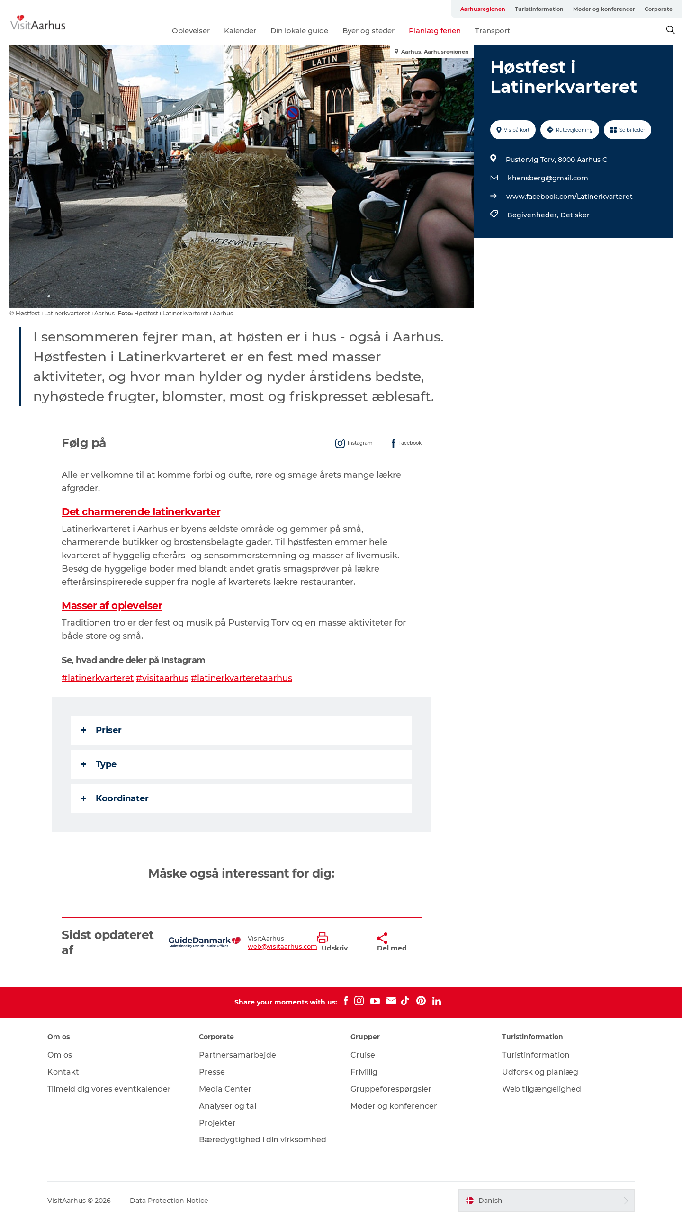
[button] (340, 942)
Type (99, 764)
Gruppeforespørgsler (390, 1089)
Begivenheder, (533, 215)
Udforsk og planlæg (540, 1071)
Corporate (659, 9)
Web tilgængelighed (541, 1089)
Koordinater (115, 798)
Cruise (362, 1054)
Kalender (240, 30)
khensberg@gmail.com (548, 178)
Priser (101, 730)
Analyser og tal (227, 1106)
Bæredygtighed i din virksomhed (262, 1139)
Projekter (217, 1123)
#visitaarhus (162, 678)
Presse (212, 1071)
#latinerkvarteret (98, 678)
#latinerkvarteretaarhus (241, 678)
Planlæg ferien (435, 30)
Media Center (225, 1089)
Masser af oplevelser (112, 605)
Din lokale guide (299, 30)
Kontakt (63, 1071)
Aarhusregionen (482, 9)
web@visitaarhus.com (282, 946)
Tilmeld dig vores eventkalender (109, 1089)
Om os (59, 1054)
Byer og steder (368, 30)
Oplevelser (191, 30)
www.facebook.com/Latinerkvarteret (569, 196)
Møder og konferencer (604, 9)
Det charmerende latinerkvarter (141, 512)
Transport (492, 30)
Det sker (575, 215)
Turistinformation (539, 9)
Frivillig (363, 1071)
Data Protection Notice (169, 1200)
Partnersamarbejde (237, 1054)
